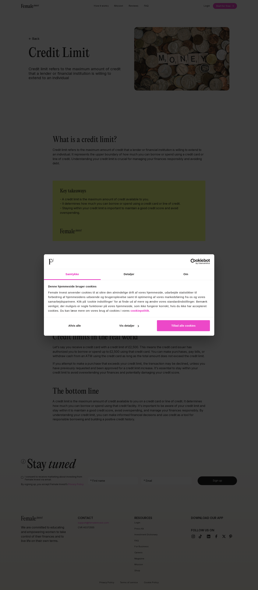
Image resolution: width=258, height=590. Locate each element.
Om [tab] (185, 274)
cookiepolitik (140, 310)
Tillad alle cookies (183, 325)
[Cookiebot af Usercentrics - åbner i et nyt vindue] (193, 262)
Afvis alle (74, 325)
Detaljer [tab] (129, 274)
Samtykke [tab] (72, 274)
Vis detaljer (129, 325)
